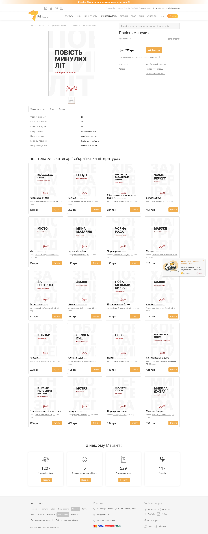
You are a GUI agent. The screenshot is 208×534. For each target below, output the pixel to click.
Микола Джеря (154, 411)
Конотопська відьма (158, 357)
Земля (72, 304)
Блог (133, 16)
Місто (33, 251)
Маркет (42, 26)
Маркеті (113, 445)
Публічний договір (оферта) (67, 520)
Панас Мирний (119, 201)
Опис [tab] (52, 109)
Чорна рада (114, 251)
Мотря (72, 411)
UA (162, 16)
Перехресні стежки (118, 411)
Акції (141, 16)
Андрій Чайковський (44, 308)
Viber (148, 526)
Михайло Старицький (83, 361)
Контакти (152, 16)
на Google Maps (53, 527)
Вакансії (74, 514)
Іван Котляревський (82, 201)
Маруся (150, 251)
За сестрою (36, 304)
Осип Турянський (120, 308)
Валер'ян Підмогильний (45, 255)
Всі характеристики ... (155, 73)
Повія (110, 357)
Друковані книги (59, 26)
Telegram (160, 526)
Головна (34, 509)
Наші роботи (90, 16)
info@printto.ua (174, 8)
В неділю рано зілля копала (46, 411)
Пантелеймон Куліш (121, 255)
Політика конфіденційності (42, 520)
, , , (116, 509)
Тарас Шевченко (42, 361)
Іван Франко (157, 201)
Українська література (156, 64)
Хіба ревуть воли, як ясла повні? (121, 196)
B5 (57, 201)
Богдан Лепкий (80, 415)
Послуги (69, 16)
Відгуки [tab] (62, 109)
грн (40, 503)
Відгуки (124, 16)
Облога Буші (75, 357)
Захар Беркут (153, 197)
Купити (154, 50)
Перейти (46, 480)
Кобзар (34, 357)
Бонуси (41, 514)
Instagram (164, 509)
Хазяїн (149, 304)
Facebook (150, 509)
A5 (88, 255)
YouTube (149, 514)
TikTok (162, 514)
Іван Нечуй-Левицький (45, 201)
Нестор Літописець (154, 69)
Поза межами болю (118, 304)
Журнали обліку (109, 16)
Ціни (79, 16)
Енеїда (72, 197)
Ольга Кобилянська (82, 308)
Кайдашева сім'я (39, 197)
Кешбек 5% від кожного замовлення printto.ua (102, 2)
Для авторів (63, 514)
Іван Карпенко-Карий (161, 308)
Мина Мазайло (77, 251)
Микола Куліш (80, 255)
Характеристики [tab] (38, 109)
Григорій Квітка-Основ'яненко (164, 255)
